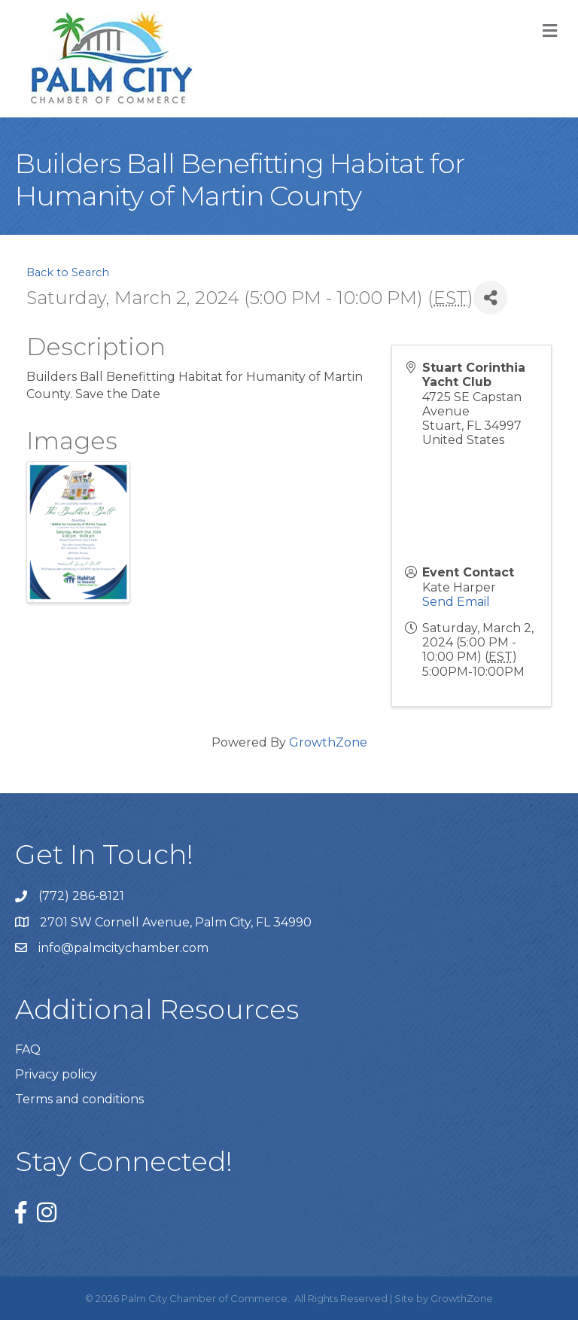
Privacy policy (56, 1074)
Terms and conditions (79, 1099)
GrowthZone (328, 742)
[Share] (490, 298)
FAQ (28, 1049)
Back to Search (67, 272)
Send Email (456, 602)
